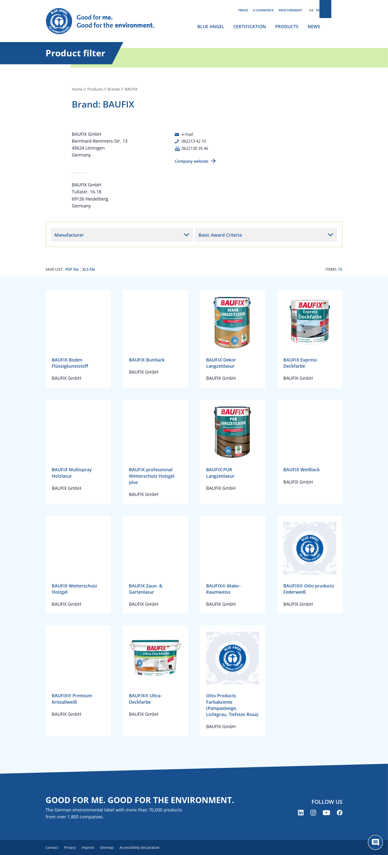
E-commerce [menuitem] (263, 10)
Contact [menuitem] (52, 847)
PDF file (72, 269)
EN (318, 10)
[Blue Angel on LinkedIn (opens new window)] (301, 813)
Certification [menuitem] (249, 26)
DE (311, 10)
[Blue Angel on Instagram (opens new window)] (313, 813)
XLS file (88, 269)
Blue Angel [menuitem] (210, 26)
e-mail (188, 134)
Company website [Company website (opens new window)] (191, 161)
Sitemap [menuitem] (114, 847)
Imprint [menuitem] (93, 847)
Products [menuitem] (286, 26)
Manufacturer (69, 234)
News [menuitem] (314, 26)
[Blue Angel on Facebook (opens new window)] (339, 813)
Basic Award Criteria (220, 234)
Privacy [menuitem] (72, 847)
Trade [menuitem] (243, 10)
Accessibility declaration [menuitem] (149, 847)
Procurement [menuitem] (290, 10)
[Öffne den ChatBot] (375, 842)
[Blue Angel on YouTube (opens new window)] (326, 813)
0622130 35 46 (196, 148)
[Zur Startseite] (105, 21)
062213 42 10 (195, 141)
